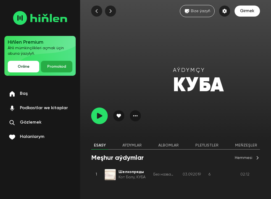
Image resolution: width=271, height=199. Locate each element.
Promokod (56, 67)
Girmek (247, 11)
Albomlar (168, 145)
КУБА (141, 177)
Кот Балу (127, 177)
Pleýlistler (207, 145)
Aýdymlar (132, 145)
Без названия (165, 174)
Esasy (100, 145)
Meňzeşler (246, 145)
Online (24, 67)
